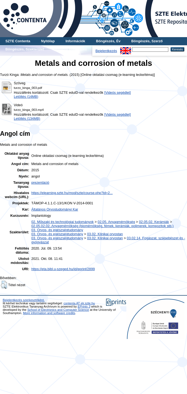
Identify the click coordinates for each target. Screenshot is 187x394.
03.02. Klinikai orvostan (105, 234)
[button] (4, 285)
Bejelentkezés (106, 51)
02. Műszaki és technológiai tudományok (62, 222)
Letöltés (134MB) (27, 119)
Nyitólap (48, 41)
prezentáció (40, 182)
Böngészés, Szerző (147, 41)
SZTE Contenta (17, 41)
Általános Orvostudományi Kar (54, 209)
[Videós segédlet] (117, 93)
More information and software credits (49, 313)
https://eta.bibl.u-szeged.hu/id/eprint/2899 (63, 269)
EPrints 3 (84, 306)
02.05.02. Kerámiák (154, 222)
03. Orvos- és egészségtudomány (57, 230)
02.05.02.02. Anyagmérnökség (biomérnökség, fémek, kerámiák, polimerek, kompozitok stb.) (102, 226)
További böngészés (71, 49)
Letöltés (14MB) (26, 97)
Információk (75, 41)
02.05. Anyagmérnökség (116, 222)
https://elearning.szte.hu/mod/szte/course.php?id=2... (72, 193)
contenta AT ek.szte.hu (79, 303)
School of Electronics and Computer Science (58, 309)
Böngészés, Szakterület (24, 49)
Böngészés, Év (108, 41)
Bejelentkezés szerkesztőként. (24, 300)
